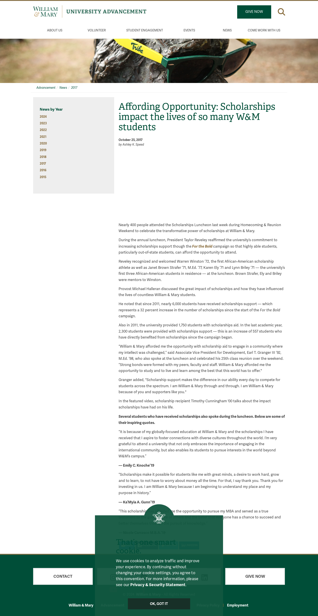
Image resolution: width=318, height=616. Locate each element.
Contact (62, 576)
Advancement (45, 88)
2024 (43, 117)
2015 (43, 177)
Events (189, 30)
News (227, 30)
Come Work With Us (264, 30)
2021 (43, 137)
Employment (237, 605)
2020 (43, 143)
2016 (43, 170)
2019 (43, 150)
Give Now (254, 12)
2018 (43, 157)
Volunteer (97, 30)
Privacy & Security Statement (157, 584)
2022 (43, 130)
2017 (74, 88)
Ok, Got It (159, 604)
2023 (43, 123)
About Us (54, 30)
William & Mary (81, 605)
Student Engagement (144, 30)
